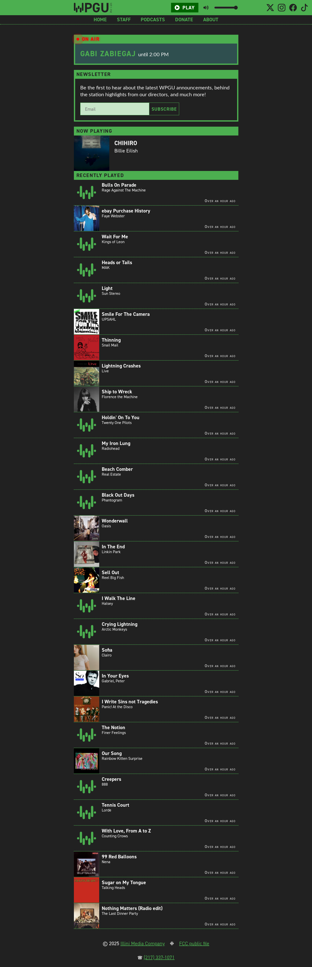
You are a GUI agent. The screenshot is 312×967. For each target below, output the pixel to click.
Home (100, 19)
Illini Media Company (142, 943)
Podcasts (153, 19)
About (210, 19)
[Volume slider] (226, 8)
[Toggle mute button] (206, 7)
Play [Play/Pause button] (185, 7)
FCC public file (194, 943)
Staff (124, 19)
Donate (184, 19)
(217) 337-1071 (159, 957)
